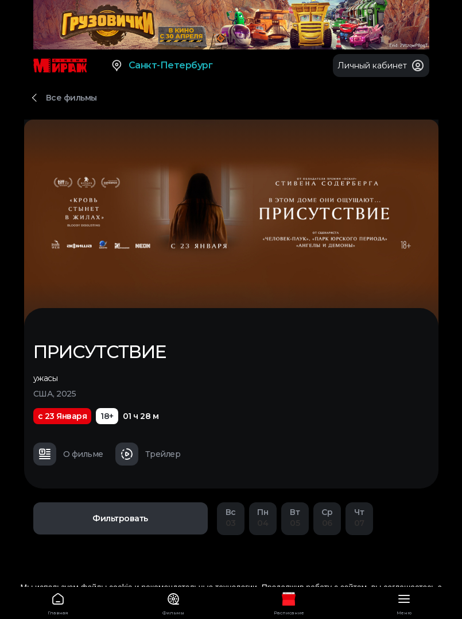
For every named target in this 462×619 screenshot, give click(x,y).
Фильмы (173, 602)
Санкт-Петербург (161, 65)
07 (359, 517)
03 (231, 517)
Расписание (289, 602)
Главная (57, 602)
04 (263, 517)
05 (295, 517)
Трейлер (148, 454)
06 (327, 517)
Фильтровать (120, 518)
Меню (404, 602)
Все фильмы (71, 98)
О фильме (68, 454)
